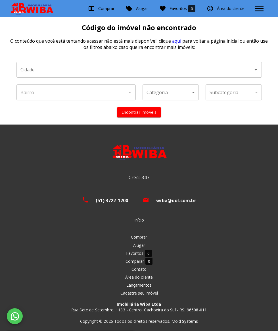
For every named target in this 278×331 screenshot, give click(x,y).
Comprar (101, 8)
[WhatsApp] (15, 316)
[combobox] (139, 70)
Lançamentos (139, 285)
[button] (171, 92)
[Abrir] (256, 70)
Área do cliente (225, 8)
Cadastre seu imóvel (139, 293)
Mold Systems (185, 321)
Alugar (137, 8)
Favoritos (177, 8)
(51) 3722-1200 (112, 200)
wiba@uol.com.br (176, 200)
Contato (139, 269)
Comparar (139, 261)
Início (139, 220)
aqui (176, 41)
